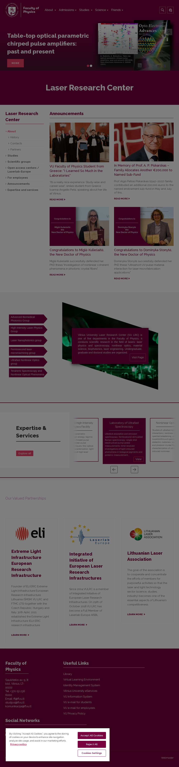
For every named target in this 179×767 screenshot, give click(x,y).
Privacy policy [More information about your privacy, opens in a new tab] (18, 744)
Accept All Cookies (92, 735)
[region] (58, 744)
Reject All (92, 744)
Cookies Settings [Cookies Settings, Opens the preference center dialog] (92, 753)
